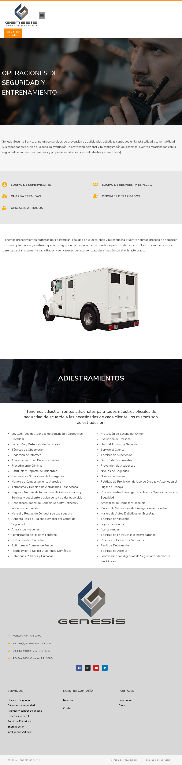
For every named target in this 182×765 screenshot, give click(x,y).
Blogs (122, 705)
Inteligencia (20, 732)
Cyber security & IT (19, 716)
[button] (42, 15)
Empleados (125, 700)
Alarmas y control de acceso (25, 711)
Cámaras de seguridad (21, 705)
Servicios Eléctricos (19, 721)
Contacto (68, 708)
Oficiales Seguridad (19, 700)
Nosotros (68, 700)
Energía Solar (16, 727)
